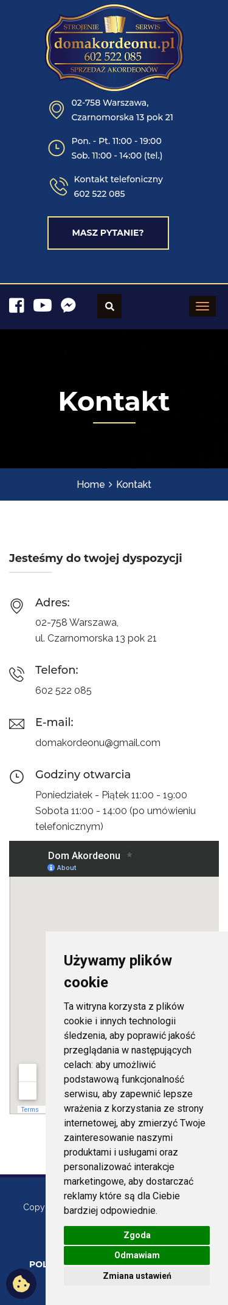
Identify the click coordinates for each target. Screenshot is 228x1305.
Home (91, 484)
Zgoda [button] (137, 1235)
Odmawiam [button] (137, 1255)
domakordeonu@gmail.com (98, 742)
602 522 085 (99, 193)
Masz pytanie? (107, 232)
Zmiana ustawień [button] (137, 1276)
